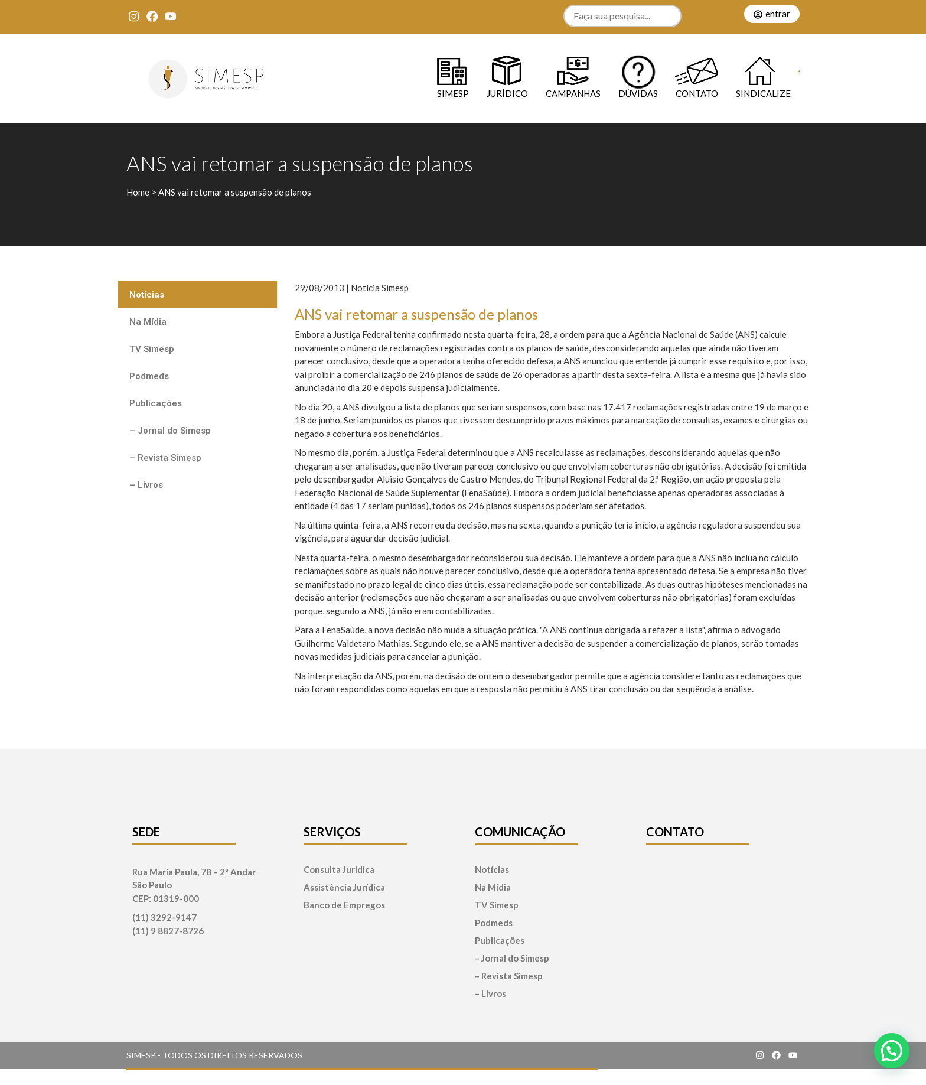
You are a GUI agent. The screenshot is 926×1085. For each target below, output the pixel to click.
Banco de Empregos (344, 905)
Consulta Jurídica (339, 869)
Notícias (146, 294)
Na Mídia (148, 322)
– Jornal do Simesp (170, 430)
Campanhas (573, 93)
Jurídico (507, 93)
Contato (697, 93)
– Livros (146, 485)
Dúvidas (638, 93)
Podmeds (149, 376)
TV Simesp (151, 349)
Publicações (155, 403)
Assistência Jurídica (344, 887)
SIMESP (453, 93)
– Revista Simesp (165, 457)
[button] (891, 1050)
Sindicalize (763, 93)
